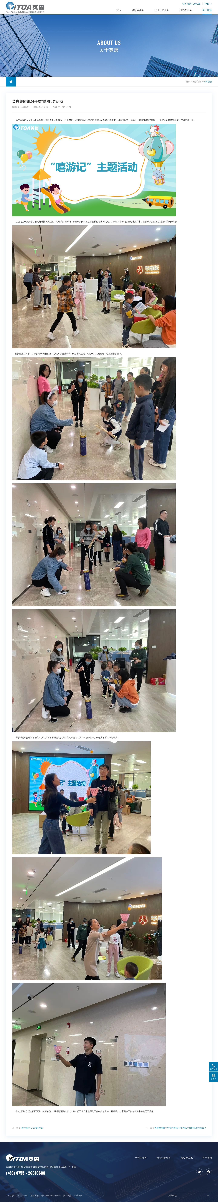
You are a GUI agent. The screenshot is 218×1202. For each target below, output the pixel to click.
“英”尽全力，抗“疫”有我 (32, 1128)
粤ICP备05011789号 (51, 1195)
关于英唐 (207, 10)
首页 (118, 10)
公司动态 (207, 81)
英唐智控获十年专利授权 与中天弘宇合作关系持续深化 (180, 1128)
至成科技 (78, 1195)
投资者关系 (186, 10)
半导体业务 (138, 10)
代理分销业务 (161, 10)
